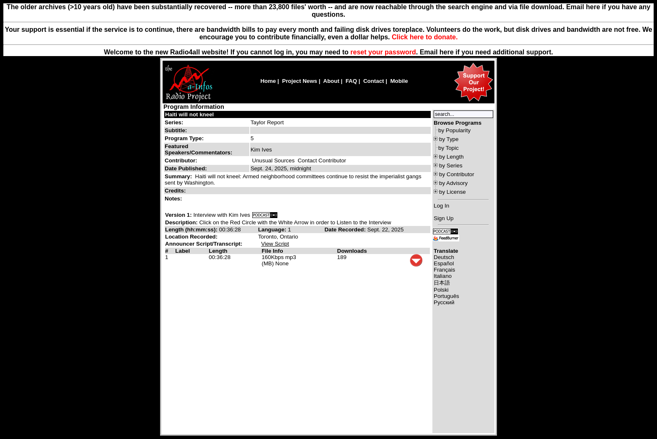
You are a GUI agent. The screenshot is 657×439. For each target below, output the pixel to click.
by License (452, 192)
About (331, 81)
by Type (448, 139)
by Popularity (454, 130)
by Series (451, 165)
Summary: (179, 176)
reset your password (383, 52)
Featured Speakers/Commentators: (198, 149)
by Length (451, 157)
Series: (174, 122)
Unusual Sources (273, 160)
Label (182, 251)
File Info (272, 251)
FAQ (351, 81)
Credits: (176, 190)
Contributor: (181, 160)
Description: (182, 222)
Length (218, 251)
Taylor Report (267, 122)
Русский (444, 302)
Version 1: (178, 215)
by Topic (448, 148)
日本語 (442, 283)
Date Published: (186, 168)
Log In (441, 206)
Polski (441, 290)
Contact (373, 81)
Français (444, 270)
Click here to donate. (425, 37)
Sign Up (443, 218)
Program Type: (184, 138)
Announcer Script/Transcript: (203, 244)
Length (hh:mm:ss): (192, 229)
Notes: (174, 198)
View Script (275, 244)
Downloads (352, 251)
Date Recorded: (345, 229)
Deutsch (444, 257)
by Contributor (456, 174)
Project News (299, 81)
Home (268, 81)
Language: (273, 229)
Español (444, 263)
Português (446, 296)
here (447, 52)
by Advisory (453, 183)
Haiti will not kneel (189, 114)
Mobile (399, 81)
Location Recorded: (191, 237)
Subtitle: (176, 130)
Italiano (443, 276)
